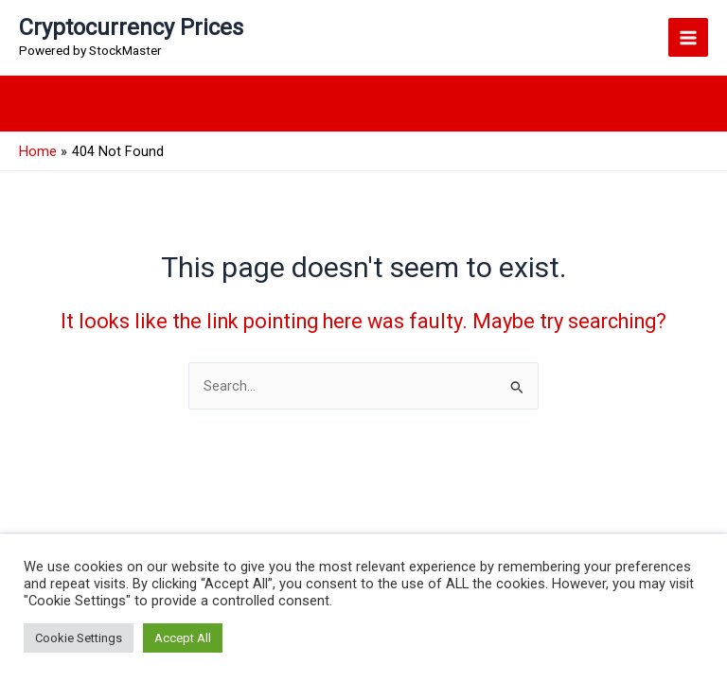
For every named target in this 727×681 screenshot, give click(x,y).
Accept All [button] (182, 638)
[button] (699, 103)
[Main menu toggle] (688, 38)
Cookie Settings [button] (78, 638)
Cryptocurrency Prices (131, 27)
